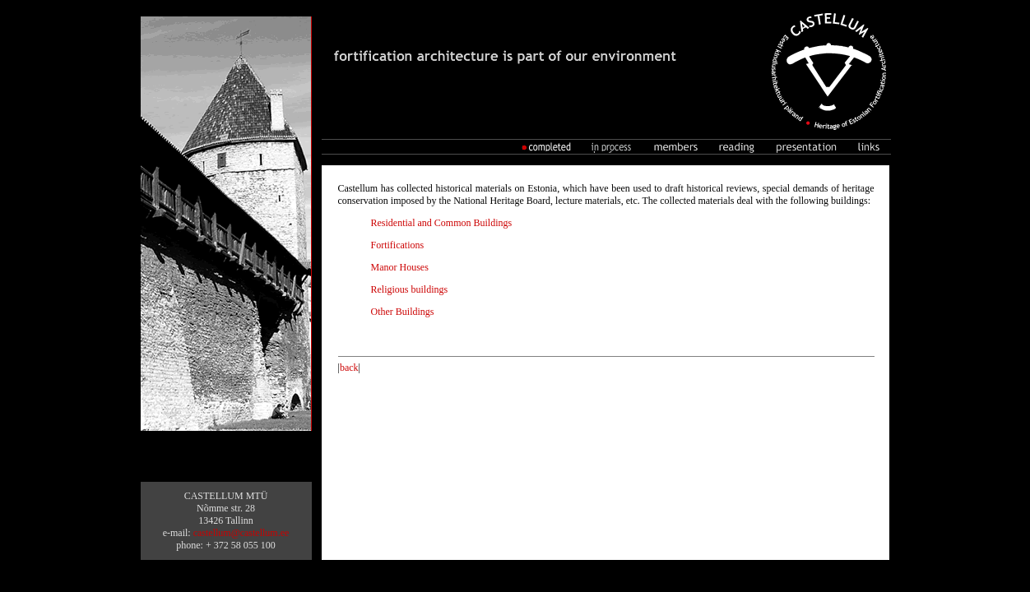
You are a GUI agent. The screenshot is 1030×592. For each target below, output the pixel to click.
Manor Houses (400, 267)
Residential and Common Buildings (442, 223)
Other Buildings (402, 311)
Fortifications (398, 245)
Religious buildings (409, 289)
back (349, 367)
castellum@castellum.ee (241, 533)
